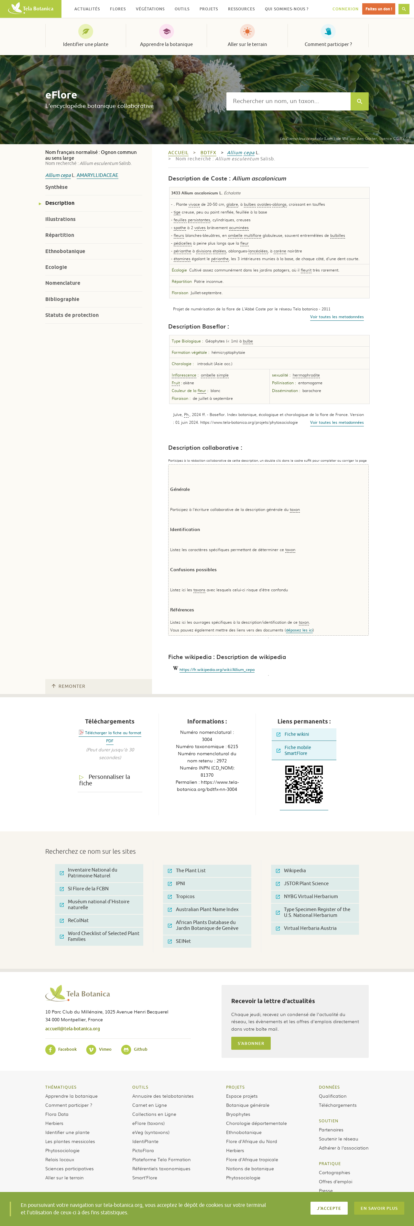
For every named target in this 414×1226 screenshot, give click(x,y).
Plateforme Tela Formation (161, 1159)
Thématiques (61, 1087)
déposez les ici (299, 630)
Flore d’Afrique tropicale (252, 1159)
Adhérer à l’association (344, 1147)
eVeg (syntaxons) (150, 1132)
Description (59, 203)
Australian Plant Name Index (203, 910)
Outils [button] (182, 8)
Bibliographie (62, 299)
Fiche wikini (293, 734)
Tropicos (181, 897)
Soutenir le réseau (338, 1138)
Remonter (68, 686)
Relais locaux (59, 1159)
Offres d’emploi (335, 1181)
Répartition (59, 235)
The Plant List (187, 871)
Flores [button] (118, 8)
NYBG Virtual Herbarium (307, 897)
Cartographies (334, 1172)
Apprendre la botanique (166, 44)
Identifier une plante (85, 44)
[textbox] (288, 101)
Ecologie (56, 267)
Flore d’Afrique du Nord (251, 1141)
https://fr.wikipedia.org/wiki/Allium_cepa (217, 669)
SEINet (179, 941)
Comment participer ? (328, 44)
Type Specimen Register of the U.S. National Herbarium (313, 913)
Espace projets (242, 1096)
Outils (140, 1087)
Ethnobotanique (65, 251)
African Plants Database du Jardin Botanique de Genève (203, 925)
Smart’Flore (144, 1177)
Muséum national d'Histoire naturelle (94, 905)
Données (329, 1087)
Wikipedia (291, 871)
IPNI (176, 884)
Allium (52, 175)
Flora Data (57, 1114)
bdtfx (208, 153)
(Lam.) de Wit (314, 138)
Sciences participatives (69, 1168)
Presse (326, 1190)
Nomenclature (62, 283)
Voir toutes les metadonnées (337, 316)
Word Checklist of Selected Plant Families (99, 937)
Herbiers (54, 1123)
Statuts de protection (72, 315)
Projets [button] (209, 8)
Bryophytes (238, 1114)
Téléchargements (338, 1105)
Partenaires (331, 1129)
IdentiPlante (145, 1141)
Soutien (328, 1121)
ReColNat (74, 921)
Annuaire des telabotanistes (163, 1096)
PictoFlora (143, 1150)
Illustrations (60, 219)
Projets (235, 1087)
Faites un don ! (378, 8)
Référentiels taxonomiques (161, 1168)
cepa (65, 175)
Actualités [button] (87, 8)
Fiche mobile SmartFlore (294, 750)
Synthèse (56, 187)
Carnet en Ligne (149, 1105)
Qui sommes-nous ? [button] (287, 8)
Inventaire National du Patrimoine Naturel (88, 873)
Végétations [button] (150, 8)
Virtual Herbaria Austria (306, 928)
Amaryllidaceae (97, 175)
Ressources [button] (241, 8)
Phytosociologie (62, 1150)
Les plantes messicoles (70, 1141)
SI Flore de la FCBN (84, 889)
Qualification (333, 1096)
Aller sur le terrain (247, 44)
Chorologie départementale (256, 1123)
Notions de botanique (250, 1168)
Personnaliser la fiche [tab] (104, 780)
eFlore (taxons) (148, 1123)
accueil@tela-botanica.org (72, 1028)
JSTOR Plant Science (302, 884)
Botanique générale (247, 1105)
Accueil (178, 153)
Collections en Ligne (154, 1114)
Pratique (330, 1163)
